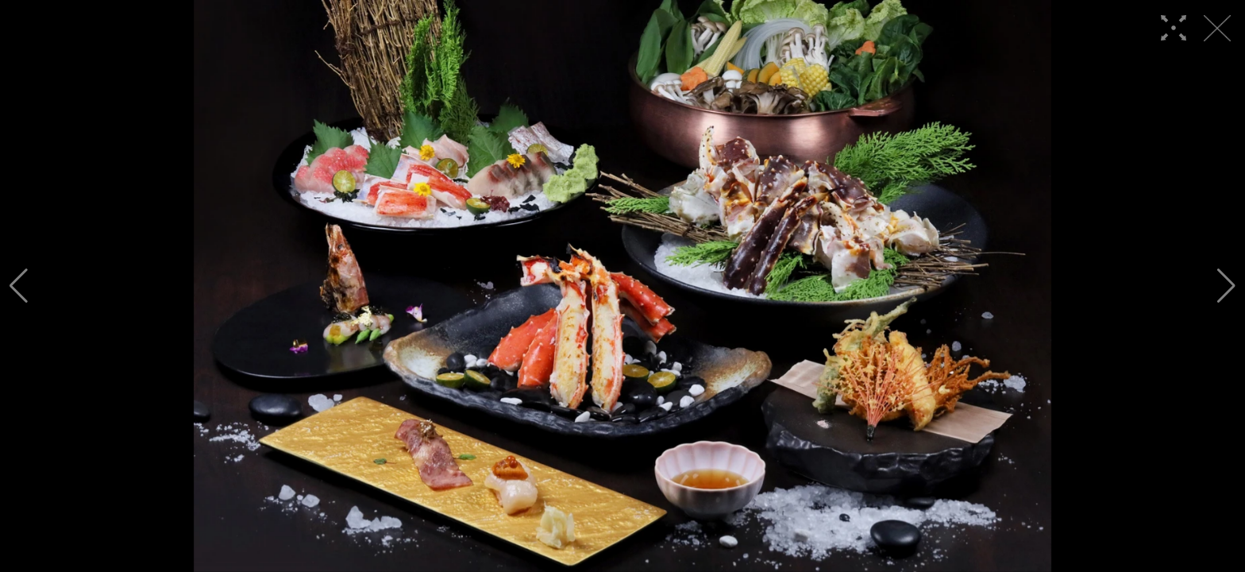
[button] (18, 286)
